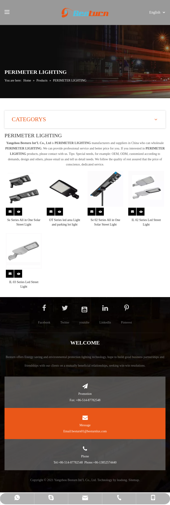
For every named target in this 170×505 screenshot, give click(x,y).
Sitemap (133, 480)
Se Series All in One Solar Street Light (23, 222)
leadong (122, 480)
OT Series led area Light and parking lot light (64, 222)
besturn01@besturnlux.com (89, 431)
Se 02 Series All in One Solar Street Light (105, 222)
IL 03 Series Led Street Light (23, 284)
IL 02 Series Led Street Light (146, 222)
